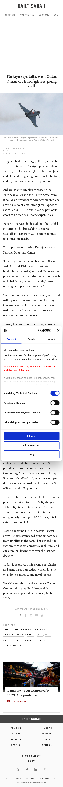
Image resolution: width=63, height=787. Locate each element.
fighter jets (37, 629)
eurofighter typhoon (13, 635)
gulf (5, 640)
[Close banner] (58, 330)
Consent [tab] (11, 339)
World (16, 733)
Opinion (47, 745)
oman (48, 635)
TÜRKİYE (47, 728)
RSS (55, 779)
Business (10, 15)
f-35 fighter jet (41, 640)
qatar (40, 635)
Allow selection (31, 445)
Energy (58, 15)
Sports (15, 745)
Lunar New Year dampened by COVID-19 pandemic (28, 692)
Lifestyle (16, 739)
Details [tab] (31, 339)
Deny (31, 454)
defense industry (21, 629)
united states (9, 645)
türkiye (30, 635)
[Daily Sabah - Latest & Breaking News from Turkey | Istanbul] (31, 6)
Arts (47, 739)
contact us (44, 779)
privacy (18, 779)
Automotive (27, 15)
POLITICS (15, 728)
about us (30, 779)
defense (6, 629)
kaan (21, 645)
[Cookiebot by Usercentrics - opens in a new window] (38, 330)
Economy (44, 15)
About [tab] (51, 339)
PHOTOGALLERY (19, 701)
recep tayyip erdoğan (20, 640)
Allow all (31, 436)
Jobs (8, 779)
